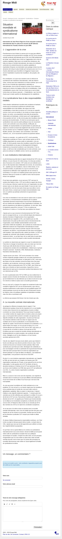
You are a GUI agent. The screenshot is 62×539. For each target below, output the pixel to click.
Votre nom (6, 475)
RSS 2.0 (27, 534)
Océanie (50, 155)
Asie (49, 131)
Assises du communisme (32, 9)
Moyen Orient (52, 120)
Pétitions (11, 12)
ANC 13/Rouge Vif (51, 172)
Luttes (48, 164)
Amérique (50, 140)
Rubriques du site (7, 9)
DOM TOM (51, 146)
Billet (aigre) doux (51, 175)
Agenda (15, 9)
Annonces (21, 9)
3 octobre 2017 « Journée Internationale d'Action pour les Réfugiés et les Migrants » (52, 72)
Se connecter (6, 480)
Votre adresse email (9, 484)
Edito (52, 9)
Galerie (5, 12)
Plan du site (6, 534)
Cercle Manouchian (44, 9)
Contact (21, 534)
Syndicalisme (29, 18)
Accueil (5, 18)
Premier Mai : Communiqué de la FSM (51, 81)
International (21, 18)
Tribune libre (49, 184)
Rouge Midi (10, 2)
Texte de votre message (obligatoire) (14, 498)
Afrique (50, 128)
